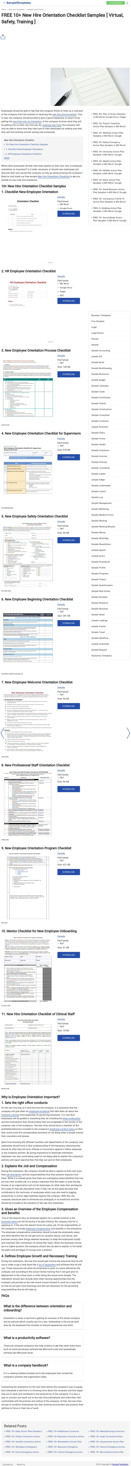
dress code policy (71, 1118)
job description (13, 1174)
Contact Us (8, 1464)
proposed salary (9, 1221)
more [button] (6, 158)
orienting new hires (52, 125)
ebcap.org (5, 1089)
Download (68, 213)
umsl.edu (5, 757)
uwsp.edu (5, 840)
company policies (10, 1115)
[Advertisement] (65, 46)
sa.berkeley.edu (7, 508)
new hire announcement (64, 114)
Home (3, 9)
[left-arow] (2, 733)
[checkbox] (4, 2)
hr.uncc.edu (5, 1006)
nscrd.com (5, 425)
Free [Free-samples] (115, 3)
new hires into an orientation (27, 121)
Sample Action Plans (35, 9)
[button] (127, 2)
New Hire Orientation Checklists (54, 176)
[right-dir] (128, 733)
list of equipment (47, 1264)
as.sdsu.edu (6, 591)
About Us (21, 1464)
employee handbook (39, 1111)
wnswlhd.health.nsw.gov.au (12, 674)
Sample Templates (120, 1464)
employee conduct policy (62, 1129)
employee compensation (38, 1228)
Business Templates (17, 9)
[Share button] (3, 37)
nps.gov (4, 923)
